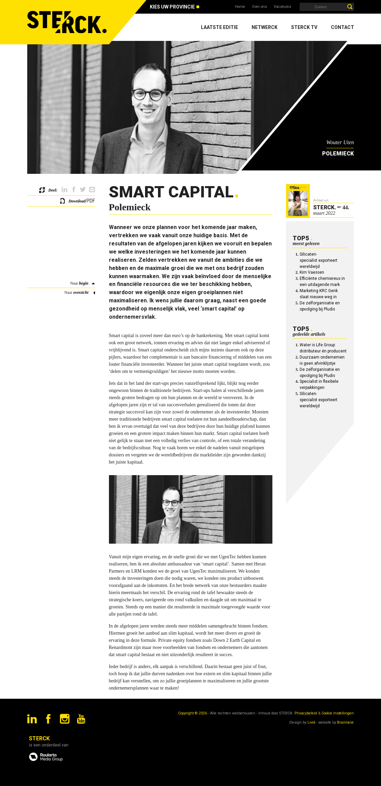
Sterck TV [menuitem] (304, 27)
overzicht (80, 292)
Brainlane (345, 722)
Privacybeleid (306, 713)
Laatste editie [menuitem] (219, 27)
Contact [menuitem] (342, 27)
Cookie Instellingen (337, 713)
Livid (311, 722)
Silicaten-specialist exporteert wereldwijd (318, 260)
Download (76, 201)
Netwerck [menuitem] (264, 27)
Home (240, 6)
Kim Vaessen (312, 272)
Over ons (259, 6)
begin (83, 283)
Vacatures (282, 6)
